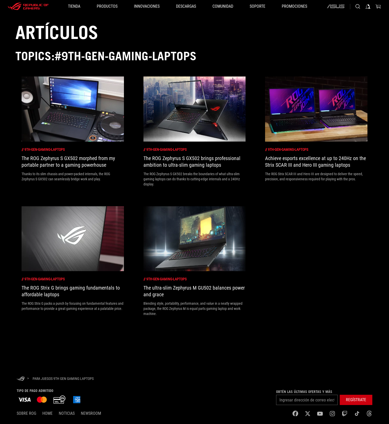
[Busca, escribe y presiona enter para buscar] (358, 6)
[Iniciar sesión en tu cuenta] (368, 6)
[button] (107, 6)
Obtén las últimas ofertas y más (304, 392)
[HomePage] (21, 379)
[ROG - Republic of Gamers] (28, 6)
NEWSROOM (91, 413)
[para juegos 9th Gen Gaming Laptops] (63, 379)
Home (47, 413)
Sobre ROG (26, 413)
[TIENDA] (74, 6)
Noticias (67, 413)
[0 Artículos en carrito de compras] (378, 6)
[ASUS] (335, 6)
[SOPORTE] (257, 6)
